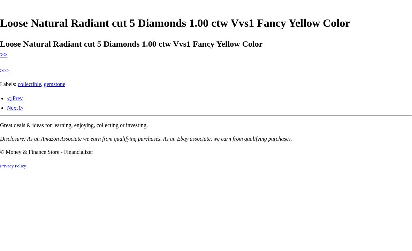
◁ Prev (15, 98)
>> (3, 54)
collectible (29, 84)
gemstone (54, 84)
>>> (4, 70)
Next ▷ (15, 108)
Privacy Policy (13, 166)
